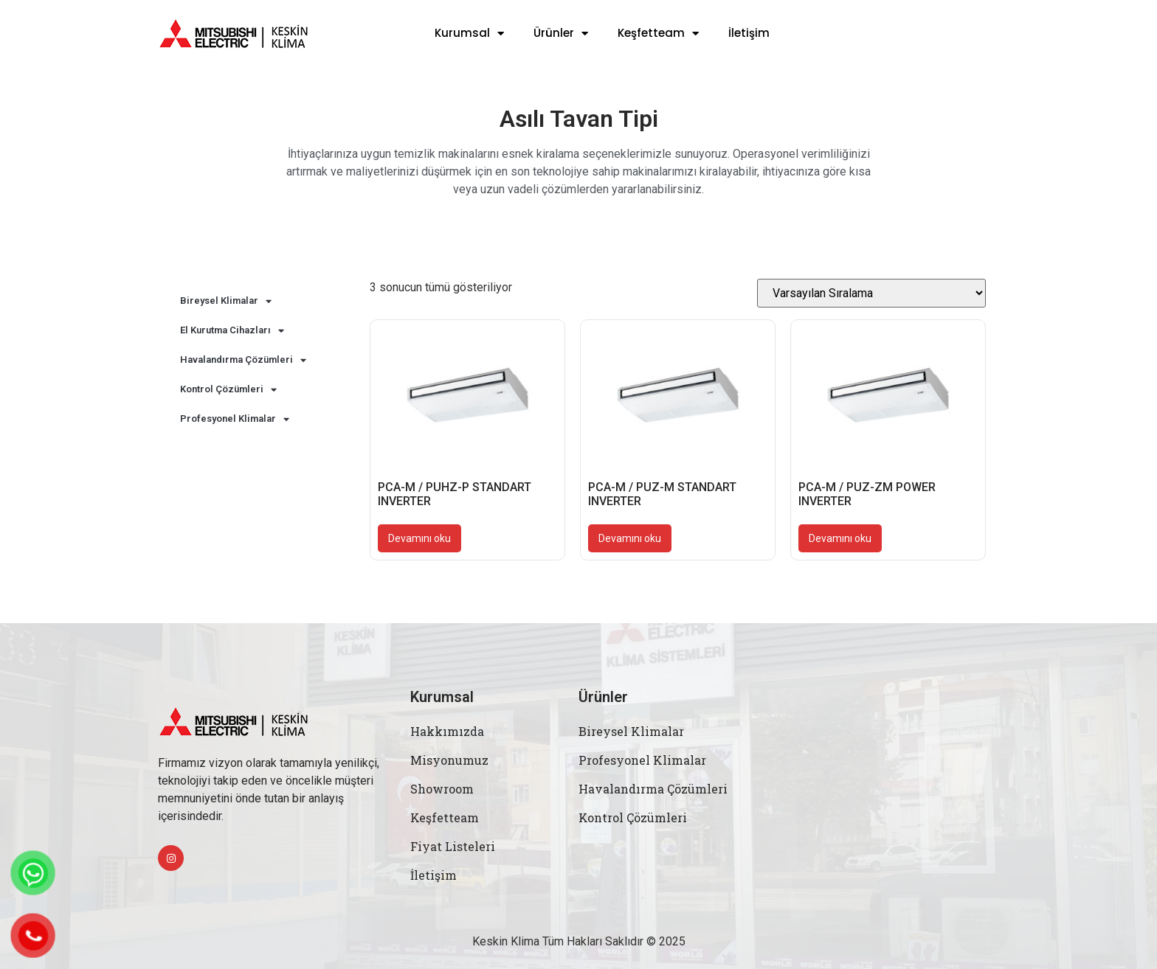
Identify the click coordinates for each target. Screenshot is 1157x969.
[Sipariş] (871, 293)
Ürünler (560, 33)
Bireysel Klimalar (226, 301)
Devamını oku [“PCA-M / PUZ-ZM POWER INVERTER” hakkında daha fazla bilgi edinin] (840, 538)
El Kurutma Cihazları (232, 331)
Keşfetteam (658, 33)
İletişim (749, 33)
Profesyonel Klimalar (234, 419)
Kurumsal (469, 33)
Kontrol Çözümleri (228, 390)
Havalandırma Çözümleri (243, 360)
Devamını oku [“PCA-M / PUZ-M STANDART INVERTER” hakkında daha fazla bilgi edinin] (629, 538)
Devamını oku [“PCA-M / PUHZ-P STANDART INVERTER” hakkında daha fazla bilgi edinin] (419, 538)
